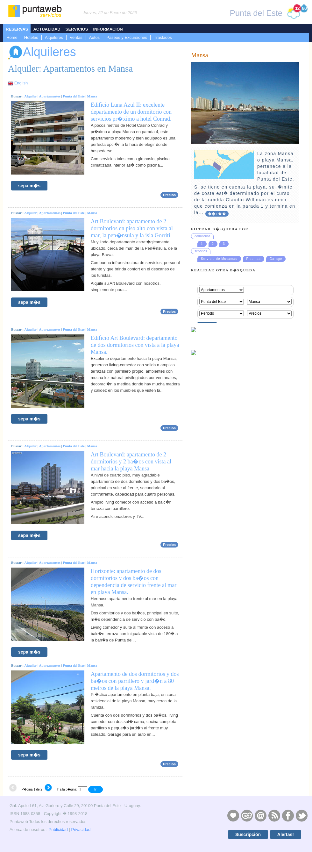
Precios (169, 195)
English (21, 83)
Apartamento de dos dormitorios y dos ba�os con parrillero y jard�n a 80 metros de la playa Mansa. (135, 681)
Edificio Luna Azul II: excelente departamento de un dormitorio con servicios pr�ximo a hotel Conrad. (131, 112)
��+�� (217, 214)
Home (12, 37)
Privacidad (80, 829)
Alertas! (285, 834)
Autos (94, 37)
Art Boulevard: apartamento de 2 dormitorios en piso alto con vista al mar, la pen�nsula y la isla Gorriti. (132, 228)
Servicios (77, 29)
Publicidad (58, 829)
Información (108, 29)
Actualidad (46, 29)
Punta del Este (74, 96)
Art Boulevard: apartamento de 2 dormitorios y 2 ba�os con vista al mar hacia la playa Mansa (131, 461)
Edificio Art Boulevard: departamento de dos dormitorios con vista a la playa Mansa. (135, 345)
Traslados (163, 37)
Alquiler (30, 96)
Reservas (17, 29)
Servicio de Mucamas (219, 259)
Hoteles (31, 37)
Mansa (92, 96)
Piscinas (253, 259)
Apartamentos (49, 96)
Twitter (301, 815)
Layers (246, 815)
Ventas (76, 37)
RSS (274, 815)
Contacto (260, 815)
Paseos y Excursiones (126, 37)
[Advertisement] (222, 621)
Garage (276, 259)
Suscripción (248, 834)
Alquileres (54, 37)
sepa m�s (29, 185)
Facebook (287, 815)
